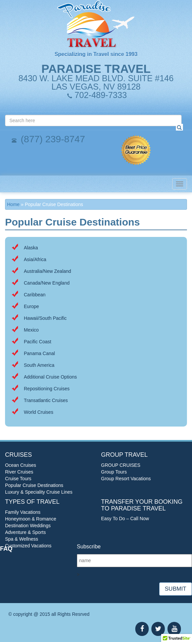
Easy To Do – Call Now (125, 518)
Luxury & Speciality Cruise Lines (39, 492)
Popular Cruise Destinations (34, 485)
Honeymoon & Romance (30, 519)
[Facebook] (142, 629)
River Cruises (19, 472)
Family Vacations (23, 512)
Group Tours (114, 472)
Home (13, 204)
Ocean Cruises (20, 465)
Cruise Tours (18, 478)
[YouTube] (174, 629)
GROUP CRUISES (120, 465)
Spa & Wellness (21, 539)
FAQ (6, 548)
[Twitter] (158, 629)
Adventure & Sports (25, 532)
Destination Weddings (28, 525)
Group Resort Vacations (126, 478)
